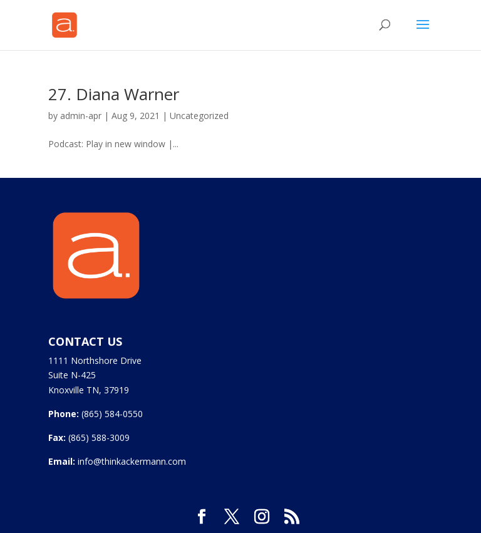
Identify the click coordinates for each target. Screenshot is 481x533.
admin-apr (80, 116)
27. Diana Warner (113, 94)
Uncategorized (199, 116)
